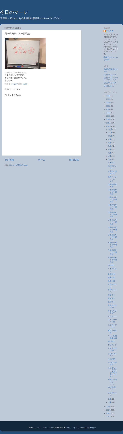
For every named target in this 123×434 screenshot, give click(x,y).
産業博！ (111, 295)
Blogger (93, 427)
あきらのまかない (112, 306)
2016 (108, 126)
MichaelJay (70, 427)
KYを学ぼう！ (111, 388)
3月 (109, 160)
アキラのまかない (112, 349)
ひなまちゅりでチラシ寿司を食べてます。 (112, 372)
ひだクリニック (110, 75)
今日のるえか (109, 86)
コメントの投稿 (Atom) (18, 165)
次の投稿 (9, 159)
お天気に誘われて (112, 172)
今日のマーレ (14, 12)
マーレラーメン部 (112, 321)
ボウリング (112, 345)
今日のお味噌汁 (112, 364)
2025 (108, 96)
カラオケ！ (112, 316)
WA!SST (111, 265)
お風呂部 (111, 359)
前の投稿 (74, 159)
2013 (108, 413)
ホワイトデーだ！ (112, 326)
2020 (108, 113)
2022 (108, 106)
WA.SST (111, 341)
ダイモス (111, 163)
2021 (108, 109)
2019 (108, 116)
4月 (109, 156)
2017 (108, 123)
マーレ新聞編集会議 (112, 337)
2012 (108, 417)
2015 (108, 407)
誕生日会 (111, 274)
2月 (109, 399)
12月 (110, 129)
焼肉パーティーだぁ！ (112, 179)
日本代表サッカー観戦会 (112, 192)
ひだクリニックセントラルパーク (111, 79)
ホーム (41, 159)
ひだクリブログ (110, 83)
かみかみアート (112, 355)
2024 (108, 99)
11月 (110, 132)
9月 (109, 139)
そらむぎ (109, 31)
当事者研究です (112, 185)
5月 (109, 153)
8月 (109, 143)
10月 (110, 136)
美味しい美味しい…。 (112, 382)
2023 (108, 103)
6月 (109, 149)
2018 (108, 119)
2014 (108, 410)
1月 (109, 402)
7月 (109, 146)
